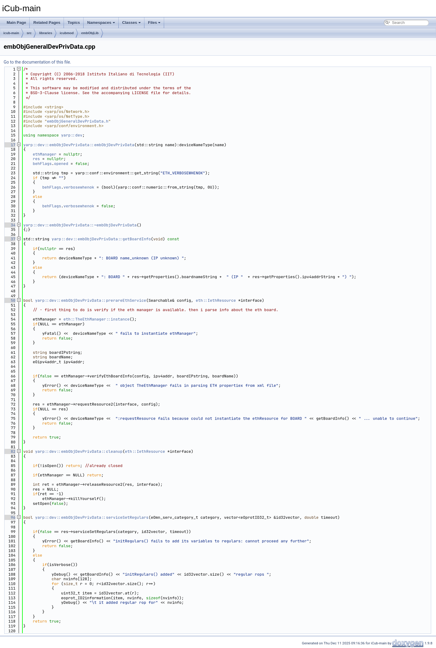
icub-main (11, 33)
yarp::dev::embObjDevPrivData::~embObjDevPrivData (80, 225)
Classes (131, 22)
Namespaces (101, 22)
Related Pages (46, 22)
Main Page (16, 22)
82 (9, 451)
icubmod (67, 33)
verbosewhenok (79, 187)
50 (9, 300)
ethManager (44, 154)
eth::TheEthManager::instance (97, 319)
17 (9, 144)
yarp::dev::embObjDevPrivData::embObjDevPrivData (78, 144)
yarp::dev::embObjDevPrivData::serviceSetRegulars (91, 517)
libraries (45, 33)
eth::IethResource (216, 300)
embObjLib (89, 33)
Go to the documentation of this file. (37, 62)
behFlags (42, 163)
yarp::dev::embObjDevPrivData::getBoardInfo (101, 239)
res (36, 158)
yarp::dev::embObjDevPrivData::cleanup (79, 451)
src (29, 33)
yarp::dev (71, 135)
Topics (74, 22)
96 (9, 517)
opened (61, 163)
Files (154, 22)
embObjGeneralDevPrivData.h (77, 121)
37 (9, 239)
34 (9, 225)
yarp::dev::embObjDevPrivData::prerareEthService (90, 300)
